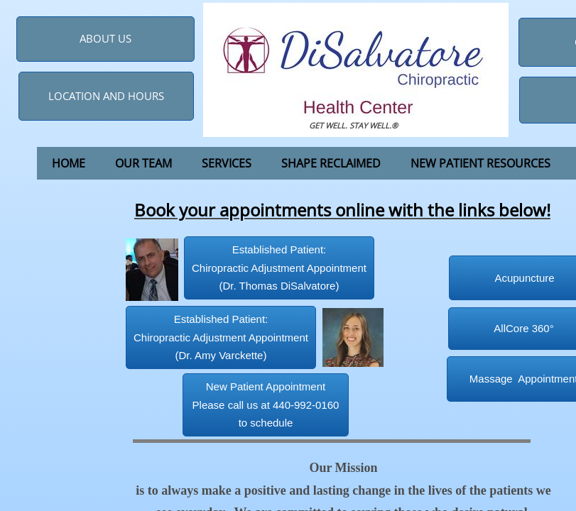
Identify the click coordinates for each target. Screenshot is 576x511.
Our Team (143, 163)
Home (68, 163)
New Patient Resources (480, 163)
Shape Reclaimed (331, 163)
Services (226, 163)
